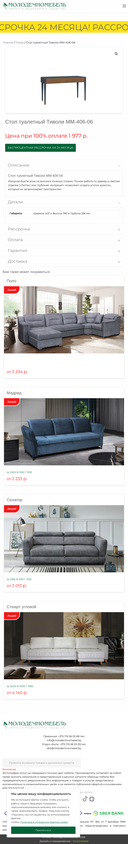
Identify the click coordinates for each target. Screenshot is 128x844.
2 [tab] (66, 354)
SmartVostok (81, 841)
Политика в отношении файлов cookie (44, 822)
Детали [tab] (15, 202)
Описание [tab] (18, 165)
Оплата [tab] (15, 239)
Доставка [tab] (17, 261)
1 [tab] (61, 354)
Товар (20, 42)
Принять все (43, 830)
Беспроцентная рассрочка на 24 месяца (40, 147)
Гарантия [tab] (17, 250)
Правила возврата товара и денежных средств (41, 762)
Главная (8, 42)
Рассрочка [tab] (19, 229)
